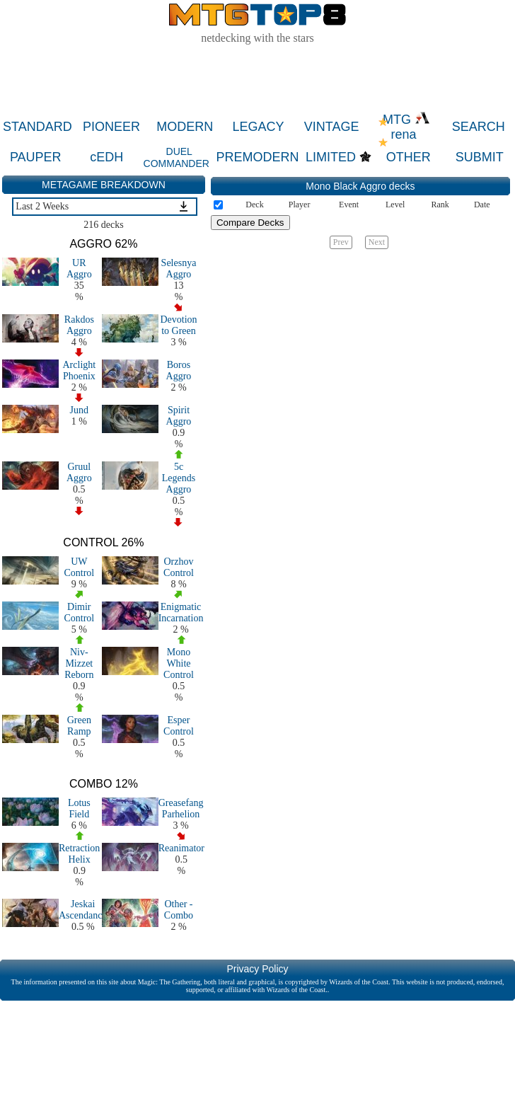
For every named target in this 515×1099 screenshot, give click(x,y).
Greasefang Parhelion (181, 808)
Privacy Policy (257, 968)
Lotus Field (79, 808)
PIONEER (111, 127)
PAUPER (36, 157)
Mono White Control (178, 663)
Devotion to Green (178, 325)
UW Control (79, 567)
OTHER (408, 157)
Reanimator (181, 848)
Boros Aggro (179, 370)
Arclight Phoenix (79, 370)
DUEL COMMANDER (176, 157)
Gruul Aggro (79, 472)
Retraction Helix (79, 854)
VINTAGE (331, 127)
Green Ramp (79, 726)
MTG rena (406, 127)
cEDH (106, 157)
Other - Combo (178, 910)
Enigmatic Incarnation (181, 612)
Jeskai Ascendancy (83, 910)
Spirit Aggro (179, 416)
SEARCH (478, 127)
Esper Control (178, 726)
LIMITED (331, 157)
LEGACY (258, 127)
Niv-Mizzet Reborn (78, 663)
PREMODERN (257, 157)
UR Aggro (79, 269)
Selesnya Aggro (179, 269)
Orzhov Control (178, 567)
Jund (79, 410)
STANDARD (37, 127)
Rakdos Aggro (79, 325)
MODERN (184, 127)
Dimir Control (79, 612)
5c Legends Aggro (178, 478)
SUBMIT (480, 157)
